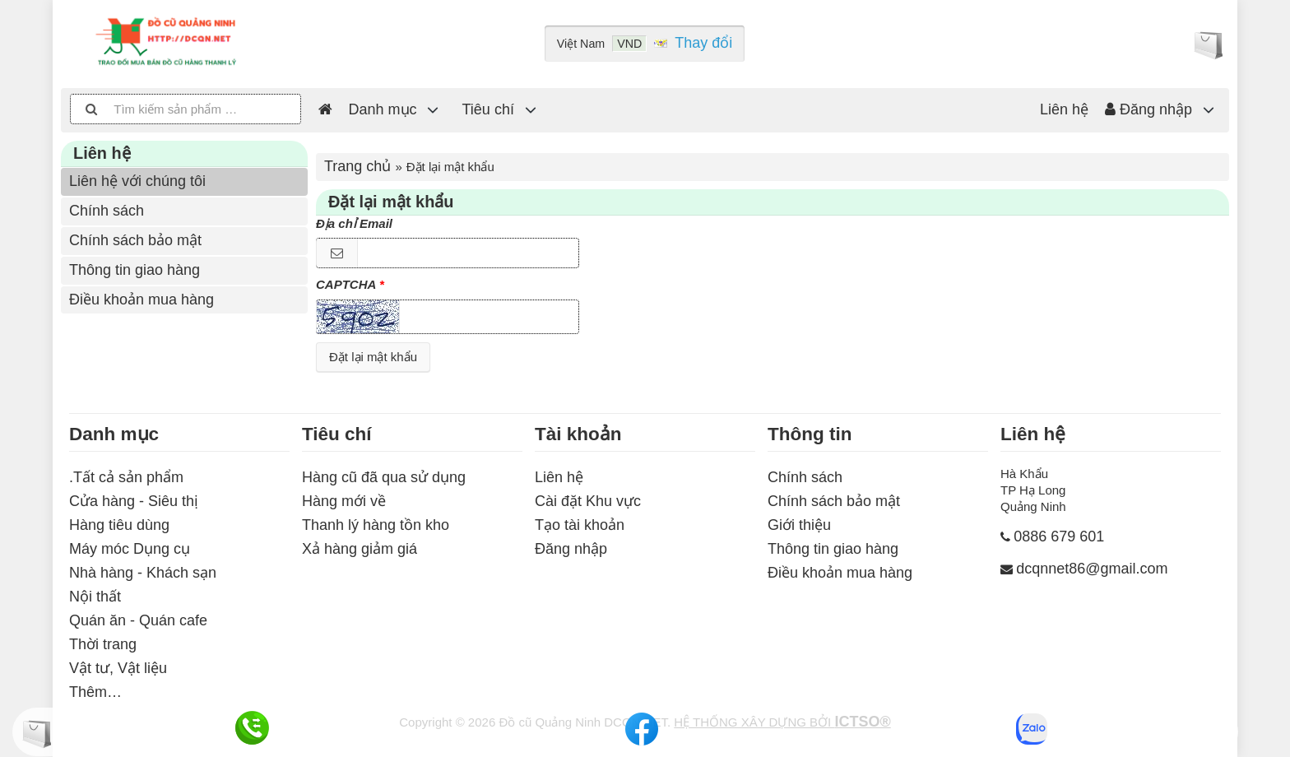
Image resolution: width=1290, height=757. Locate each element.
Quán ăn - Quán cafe (138, 620)
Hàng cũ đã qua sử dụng (384, 477)
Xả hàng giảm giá (359, 549)
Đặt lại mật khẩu (373, 357)
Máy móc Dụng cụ (129, 549)
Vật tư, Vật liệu (118, 668)
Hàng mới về (344, 501)
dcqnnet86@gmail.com (1091, 568)
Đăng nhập (1148, 109)
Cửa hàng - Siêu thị (133, 501)
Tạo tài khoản (579, 525)
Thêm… (95, 692)
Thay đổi (703, 43)
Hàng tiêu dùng (119, 525)
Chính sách (106, 210)
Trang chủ (357, 166)
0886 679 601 (1059, 536)
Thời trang (103, 644)
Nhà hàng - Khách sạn (142, 572)
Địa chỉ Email (354, 223)
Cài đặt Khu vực (588, 501)
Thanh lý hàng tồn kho (375, 525)
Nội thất (95, 596)
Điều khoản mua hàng (141, 299)
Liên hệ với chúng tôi (137, 181)
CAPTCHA (346, 284)
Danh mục (383, 109)
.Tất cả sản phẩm (126, 477)
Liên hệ (1064, 109)
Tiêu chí (488, 109)
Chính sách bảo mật (135, 240)
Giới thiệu (799, 525)
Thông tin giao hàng (134, 270)
